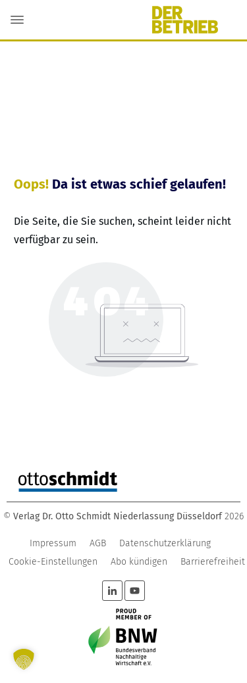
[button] (23, 659)
